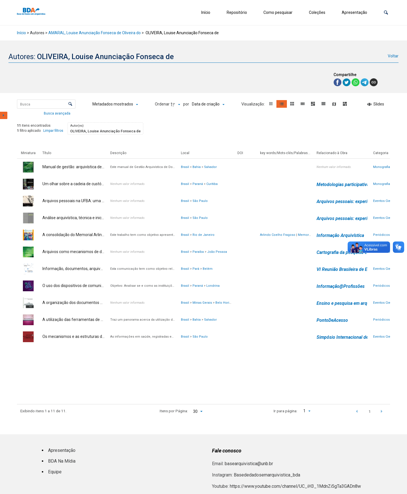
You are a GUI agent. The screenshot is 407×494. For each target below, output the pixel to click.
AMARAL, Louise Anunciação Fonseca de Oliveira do (94, 33)
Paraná (197, 184)
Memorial (305, 235)
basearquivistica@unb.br (249, 463)
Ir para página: (285, 411)
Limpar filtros (53, 131)
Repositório (237, 12)
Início (205, 12)
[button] (386, 12)
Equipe (55, 471)
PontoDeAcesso (332, 320)
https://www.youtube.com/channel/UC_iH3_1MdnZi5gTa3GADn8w (295, 486)
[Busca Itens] (46, 104)
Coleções (317, 12)
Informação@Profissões (341, 286)
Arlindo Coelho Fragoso (277, 235)
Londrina (213, 286)
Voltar (393, 56)
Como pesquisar (278, 12)
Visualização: (253, 104)
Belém (208, 269)
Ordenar (162, 104)
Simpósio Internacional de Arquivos (352, 337)
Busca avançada (57, 113)
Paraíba (198, 252)
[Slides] (375, 104)
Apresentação (354, 12)
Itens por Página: (174, 411)
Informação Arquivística (340, 235)
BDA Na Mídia (61, 461)
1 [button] (370, 411)
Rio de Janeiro (203, 235)
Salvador (210, 167)
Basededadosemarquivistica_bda (267, 475)
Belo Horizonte (226, 303)
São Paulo (200, 201)
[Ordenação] (208, 104)
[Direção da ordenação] (176, 104)
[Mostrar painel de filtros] (3, 115)
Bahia (196, 167)
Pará (195, 269)
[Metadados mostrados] (115, 104)
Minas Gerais (202, 303)
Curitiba (212, 184)
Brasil (185, 167)
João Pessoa (217, 252)
